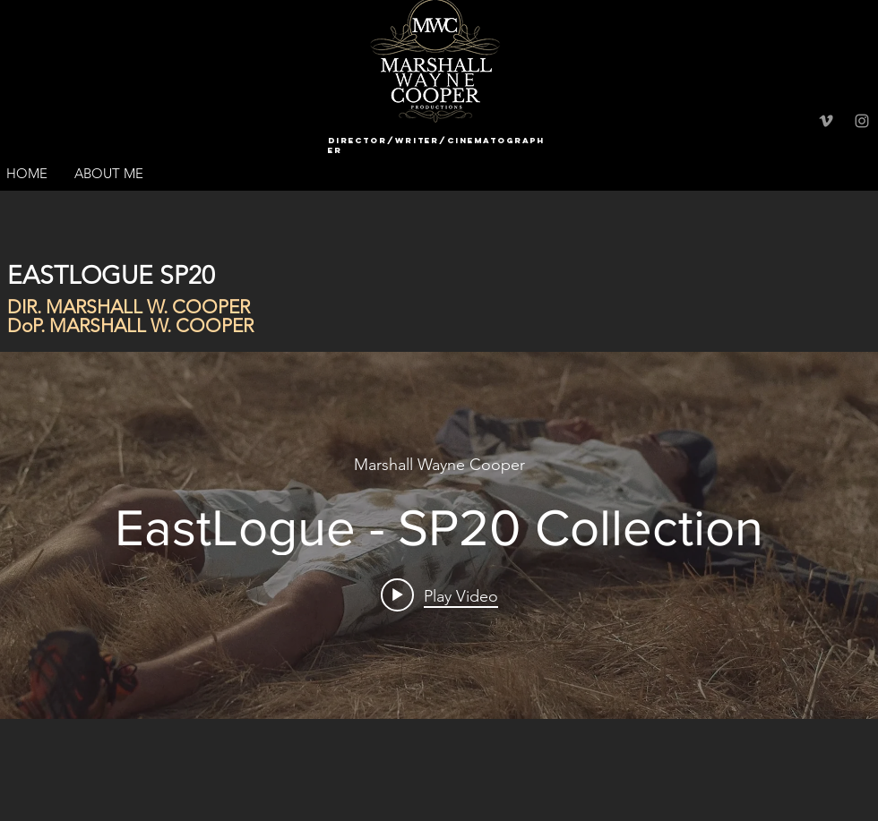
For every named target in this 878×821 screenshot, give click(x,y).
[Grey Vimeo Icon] (826, 121)
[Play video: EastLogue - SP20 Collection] (439, 595)
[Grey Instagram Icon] (862, 121)
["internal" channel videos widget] (439, 535)
